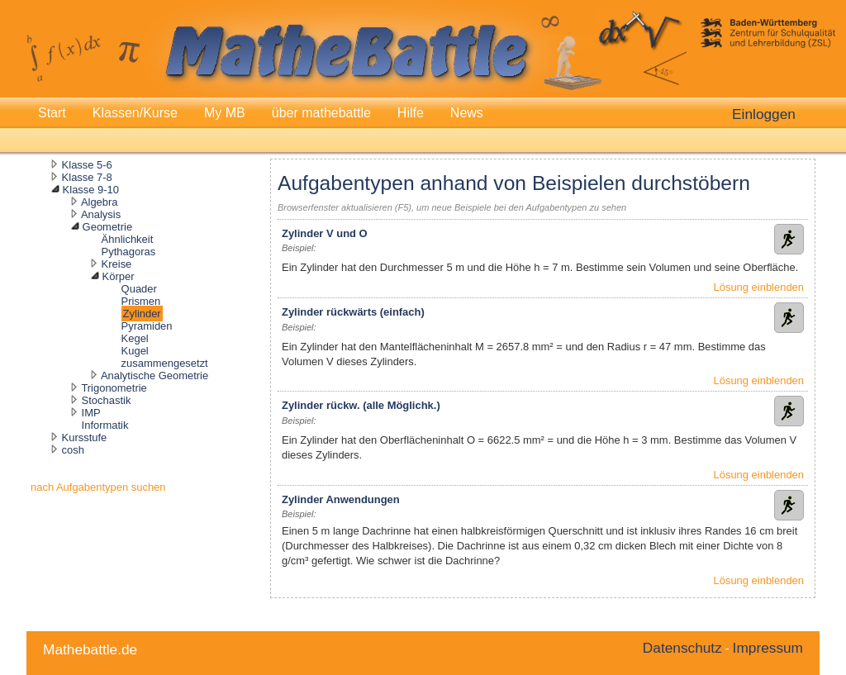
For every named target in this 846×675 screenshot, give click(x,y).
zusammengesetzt (164, 363)
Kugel (135, 351)
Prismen (141, 301)
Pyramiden (147, 326)
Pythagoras (129, 251)
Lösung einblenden (759, 287)
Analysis (101, 214)
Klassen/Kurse (135, 113)
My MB (224, 113)
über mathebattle (321, 113)
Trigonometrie (113, 388)
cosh (73, 450)
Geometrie (107, 227)
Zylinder (142, 313)
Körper (118, 276)
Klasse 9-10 (91, 189)
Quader (139, 289)
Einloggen (764, 114)
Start (52, 113)
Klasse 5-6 (87, 165)
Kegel (135, 338)
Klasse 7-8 (87, 177)
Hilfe (410, 113)
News (466, 113)
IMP (91, 412)
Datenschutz (682, 647)
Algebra (99, 202)
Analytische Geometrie (154, 375)
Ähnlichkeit (128, 239)
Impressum (768, 647)
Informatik (105, 425)
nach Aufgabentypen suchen (98, 487)
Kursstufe (84, 437)
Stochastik (106, 400)
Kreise (117, 264)
